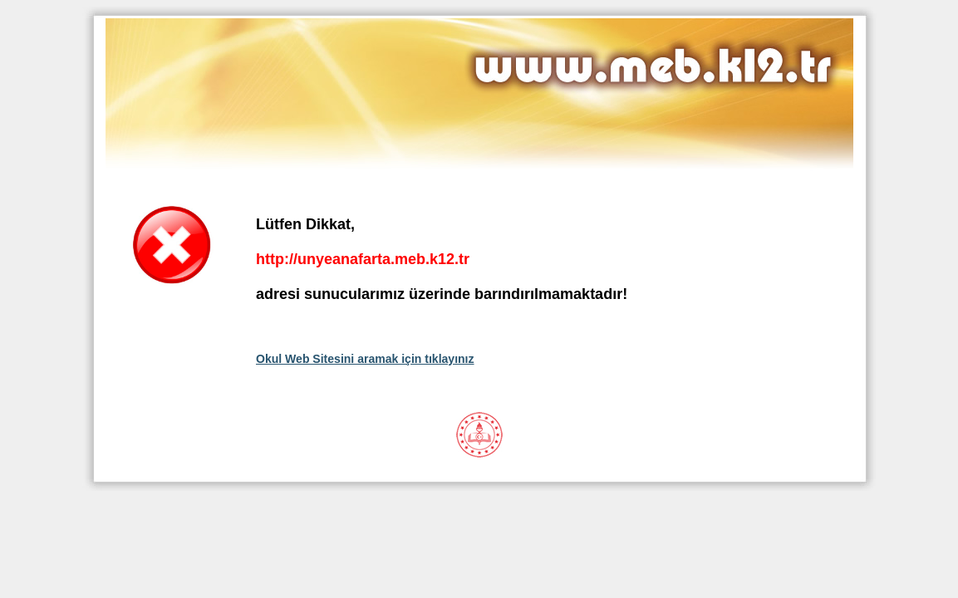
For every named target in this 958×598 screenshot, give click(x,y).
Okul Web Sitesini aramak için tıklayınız (365, 358)
